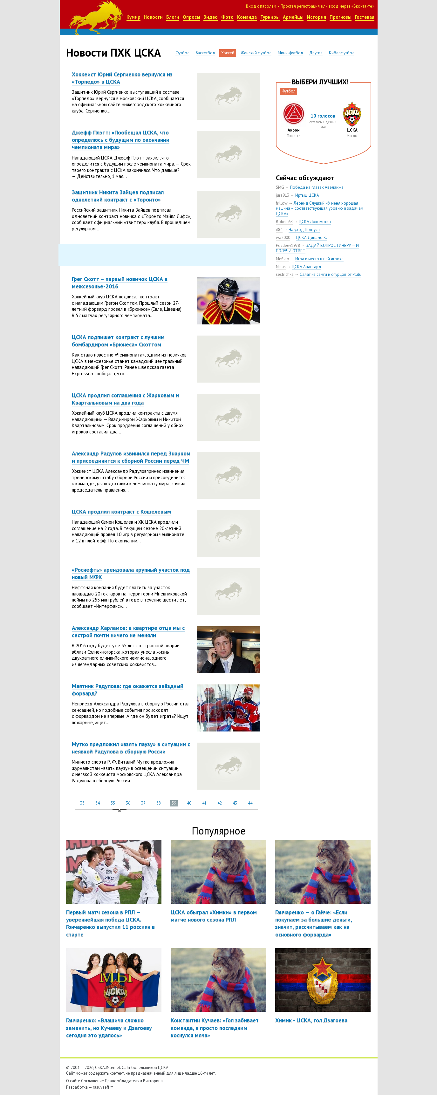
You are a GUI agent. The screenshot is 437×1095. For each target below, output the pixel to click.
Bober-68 (284, 221)
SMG (280, 187)
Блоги (172, 17)
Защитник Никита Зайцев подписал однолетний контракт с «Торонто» (118, 195)
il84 (279, 229)
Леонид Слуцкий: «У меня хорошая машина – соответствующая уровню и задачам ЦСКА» (319, 209)
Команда (247, 17)
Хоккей (227, 53)
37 (143, 803)
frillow (282, 203)
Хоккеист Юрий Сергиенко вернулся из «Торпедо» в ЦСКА (122, 78)
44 (250, 803)
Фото (227, 17)
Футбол (182, 53)
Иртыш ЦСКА (307, 195)
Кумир (133, 17)
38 (158, 803)
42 (219, 803)
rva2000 (283, 237)
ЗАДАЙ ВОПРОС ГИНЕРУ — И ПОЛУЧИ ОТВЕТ (317, 248)
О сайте (73, 1081)
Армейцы (293, 17)
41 (204, 803)
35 (113, 803)
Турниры (270, 17)
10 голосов (323, 116)
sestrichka (285, 274)
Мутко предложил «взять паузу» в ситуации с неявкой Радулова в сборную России (131, 747)
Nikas (281, 266)
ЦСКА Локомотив (315, 221)
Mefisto (282, 259)
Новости (153, 17)
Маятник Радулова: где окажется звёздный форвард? (127, 689)
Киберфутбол (341, 53)
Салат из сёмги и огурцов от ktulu (330, 274)
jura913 (282, 195)
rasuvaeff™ (103, 1087)
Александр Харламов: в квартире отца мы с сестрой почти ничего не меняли (128, 631)
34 (97, 803)
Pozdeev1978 (288, 245)
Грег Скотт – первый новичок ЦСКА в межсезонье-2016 (119, 282)
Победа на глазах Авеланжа (317, 187)
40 (189, 803)
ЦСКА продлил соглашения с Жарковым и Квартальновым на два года (125, 398)
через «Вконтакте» (357, 6)
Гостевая (364, 17)
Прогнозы (341, 17)
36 (128, 803)
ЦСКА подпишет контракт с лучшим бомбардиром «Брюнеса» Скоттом (118, 340)
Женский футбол (256, 53)
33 (82, 803)
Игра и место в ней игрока (319, 259)
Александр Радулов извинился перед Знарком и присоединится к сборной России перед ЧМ (131, 457)
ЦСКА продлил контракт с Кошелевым (121, 511)
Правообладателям (123, 1081)
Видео (210, 17)
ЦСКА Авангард (306, 266)
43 (235, 803)
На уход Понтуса (304, 229)
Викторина (153, 1081)
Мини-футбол (290, 53)
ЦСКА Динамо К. (311, 237)
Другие (316, 53)
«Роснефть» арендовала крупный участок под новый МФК (131, 573)
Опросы (191, 17)
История (316, 17)
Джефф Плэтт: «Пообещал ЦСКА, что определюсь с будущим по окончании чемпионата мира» (120, 140)
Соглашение (92, 1081)
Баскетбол (205, 53)
